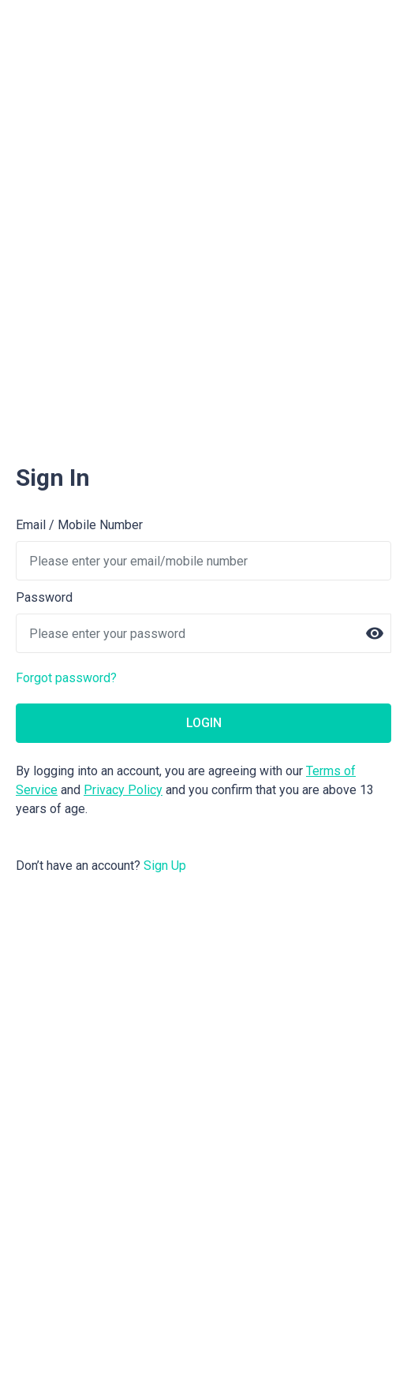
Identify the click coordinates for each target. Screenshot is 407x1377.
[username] (203, 560)
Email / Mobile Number (79, 524)
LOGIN (204, 722)
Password (44, 597)
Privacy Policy (123, 789)
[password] (203, 633)
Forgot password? (66, 677)
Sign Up (165, 865)
